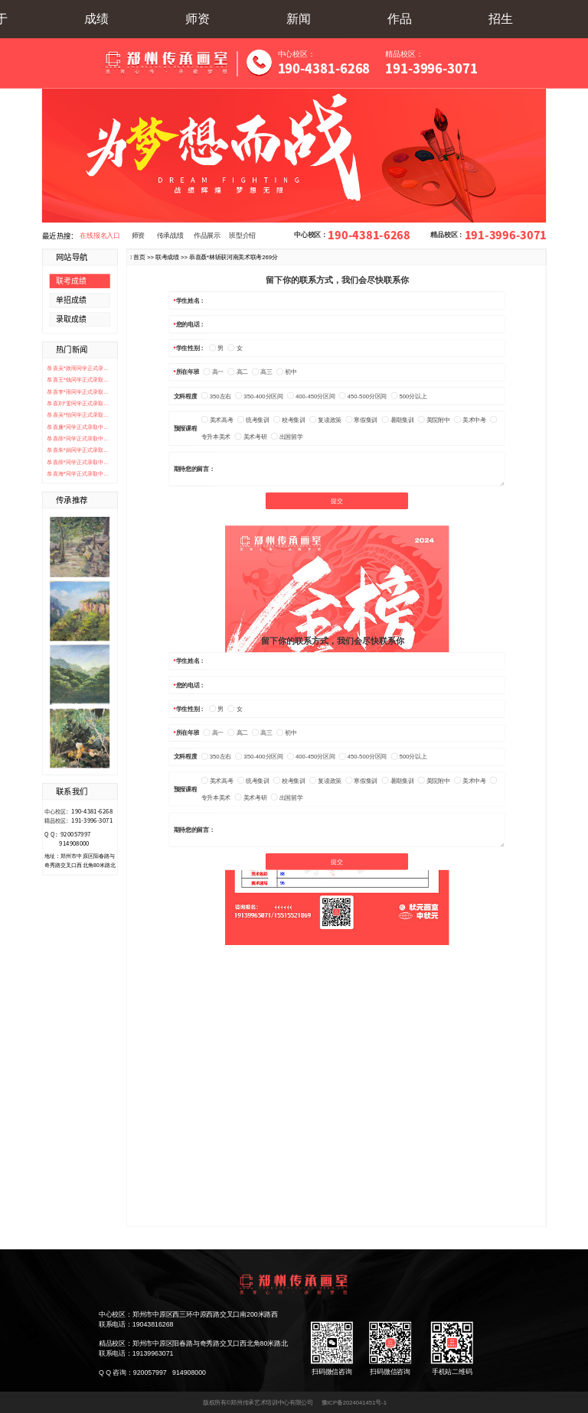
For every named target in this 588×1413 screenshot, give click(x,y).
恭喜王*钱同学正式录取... (77, 380)
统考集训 (253, 420)
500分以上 (408, 396)
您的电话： (190, 323)
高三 (262, 372)
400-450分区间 (311, 396)
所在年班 (188, 372)
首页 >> (144, 256)
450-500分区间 (363, 396)
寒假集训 (361, 420)
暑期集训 (398, 420)
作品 (399, 18)
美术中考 (470, 420)
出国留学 (287, 437)
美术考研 (251, 437)
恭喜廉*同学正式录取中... (77, 427)
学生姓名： (190, 300)
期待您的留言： (194, 469)
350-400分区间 (259, 396)
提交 (336, 501)
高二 (238, 372)
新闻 (298, 18)
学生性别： (190, 348)
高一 (214, 372)
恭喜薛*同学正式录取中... (77, 438)
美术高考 (217, 420)
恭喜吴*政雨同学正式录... (77, 368)
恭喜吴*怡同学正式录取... (77, 415)
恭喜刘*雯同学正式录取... (77, 403)
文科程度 (186, 395)
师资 (197, 18)
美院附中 (434, 420)
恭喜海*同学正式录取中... (77, 474)
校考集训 (289, 420)
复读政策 (325, 420)
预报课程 (186, 428)
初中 (286, 372)
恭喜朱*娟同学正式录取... (77, 450)
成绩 (96, 18)
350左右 (216, 396)
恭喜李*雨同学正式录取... (77, 391)
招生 (500, 18)
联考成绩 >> (172, 256)
